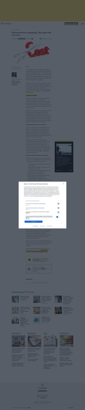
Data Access (42, 226)
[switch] (57, 204)
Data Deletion (35, 226)
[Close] (64, 184)
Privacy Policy (49, 226)
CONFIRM (33, 221)
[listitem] (42, 201)
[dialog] (42, 205)
